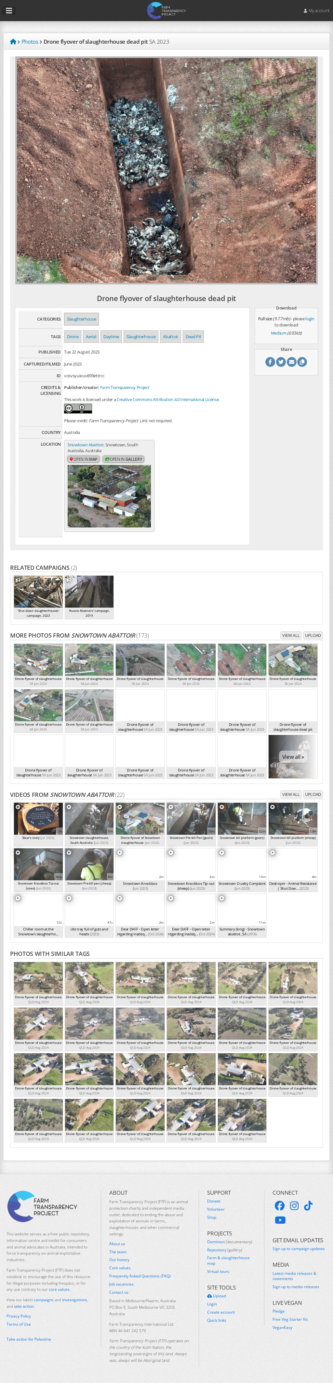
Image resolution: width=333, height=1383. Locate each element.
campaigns (44, 1300)
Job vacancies (121, 1284)
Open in (83, 459)
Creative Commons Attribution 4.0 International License (168, 399)
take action (24, 1306)
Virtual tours (218, 1271)
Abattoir (170, 336)
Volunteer (216, 1209)
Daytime (111, 336)
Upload (313, 635)
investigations (74, 1300)
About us (117, 1243)
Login (212, 1304)
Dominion (229, 1241)
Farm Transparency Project (125, 387)
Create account (221, 1312)
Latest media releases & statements (294, 1276)
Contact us (118, 1292)
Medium (278, 333)
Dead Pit (193, 336)
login (309, 319)
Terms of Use (19, 1324)
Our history (119, 1259)
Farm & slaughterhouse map (228, 1260)
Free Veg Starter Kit (290, 1319)
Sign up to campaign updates (299, 1248)
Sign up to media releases (296, 1286)
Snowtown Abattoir (85, 445)
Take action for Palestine (29, 1339)
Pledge (279, 1311)
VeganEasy (282, 1327)
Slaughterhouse (81, 319)
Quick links (216, 1320)
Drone (72, 336)
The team (118, 1251)
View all (291, 635)
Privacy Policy (19, 1315)
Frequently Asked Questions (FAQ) (140, 1276)
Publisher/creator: (81, 387)
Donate (213, 1201)
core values (59, 1289)
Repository (224, 1249)
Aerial (91, 336)
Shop (211, 1217)
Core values (120, 1268)
